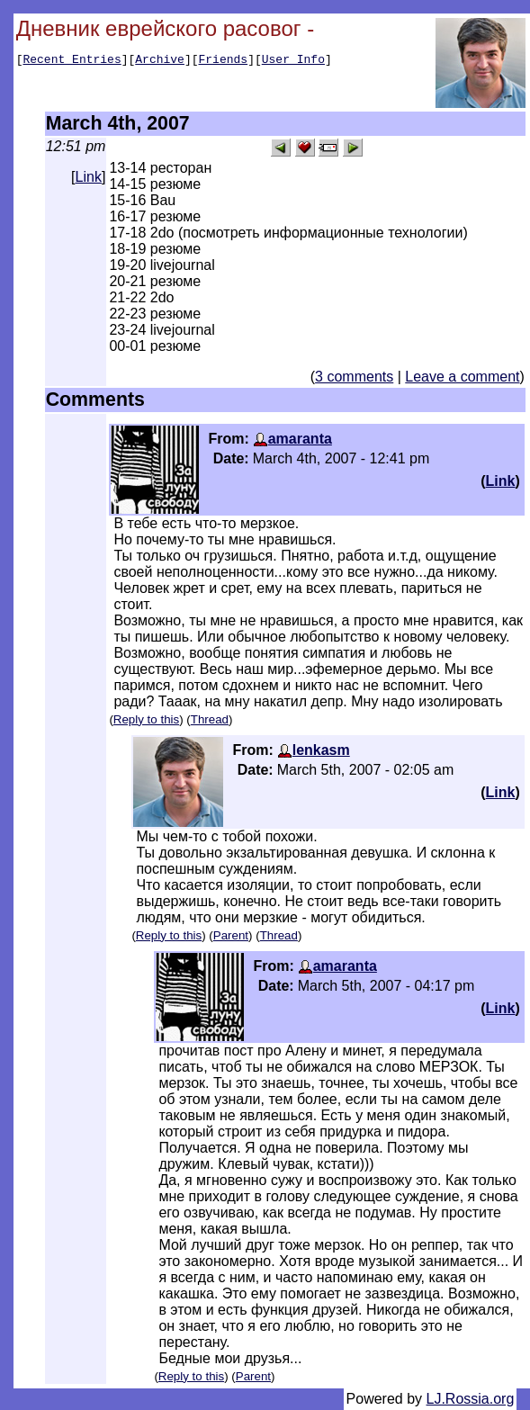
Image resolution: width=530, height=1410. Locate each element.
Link (89, 176)
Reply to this (146, 719)
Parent (230, 935)
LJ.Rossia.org (471, 1398)
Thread (210, 719)
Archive (159, 61)
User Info (293, 61)
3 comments (354, 376)
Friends (223, 61)
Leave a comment (462, 376)
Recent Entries (71, 61)
